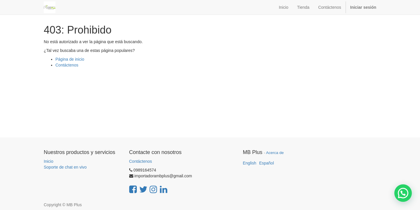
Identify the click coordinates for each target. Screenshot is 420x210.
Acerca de (275, 152)
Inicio (48, 161)
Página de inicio (69, 59)
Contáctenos (66, 65)
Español (266, 163)
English (249, 163)
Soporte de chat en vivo (65, 167)
